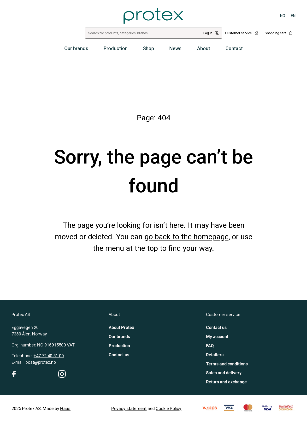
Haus (65, 408)
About (203, 48)
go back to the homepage (186, 236)
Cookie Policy (168, 408)
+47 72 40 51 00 (49, 355)
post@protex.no (40, 362)
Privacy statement (129, 408)
